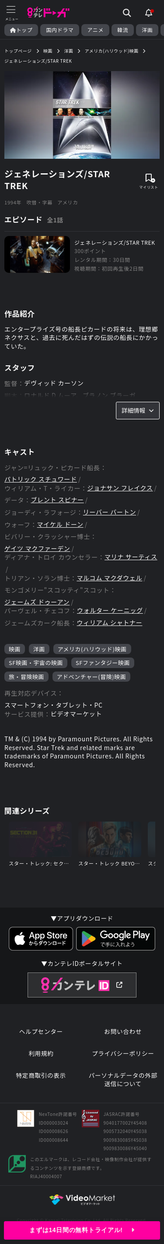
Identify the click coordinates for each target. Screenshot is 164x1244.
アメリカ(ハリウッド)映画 (92, 649)
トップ (21, 29)
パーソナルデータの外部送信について (123, 1079)
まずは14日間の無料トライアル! (81, 1229)
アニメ (95, 29)
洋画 (147, 29)
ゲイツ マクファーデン (37, 548)
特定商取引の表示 (41, 1075)
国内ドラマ (59, 29)
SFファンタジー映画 (103, 662)
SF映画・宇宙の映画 (36, 662)
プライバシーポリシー (123, 1053)
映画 (15, 649)
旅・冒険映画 (26, 676)
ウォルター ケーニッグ (110, 610)
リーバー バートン (109, 512)
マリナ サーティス (131, 557)
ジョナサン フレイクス (120, 488)
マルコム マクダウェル (109, 578)
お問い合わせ (123, 1031)
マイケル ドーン (60, 524)
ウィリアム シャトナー (110, 622)
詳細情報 (138, 410)
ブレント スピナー (57, 500)
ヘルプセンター (41, 1031)
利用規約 (40, 1053)
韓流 (122, 29)
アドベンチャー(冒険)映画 (91, 676)
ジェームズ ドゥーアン (37, 602)
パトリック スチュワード (40, 479)
